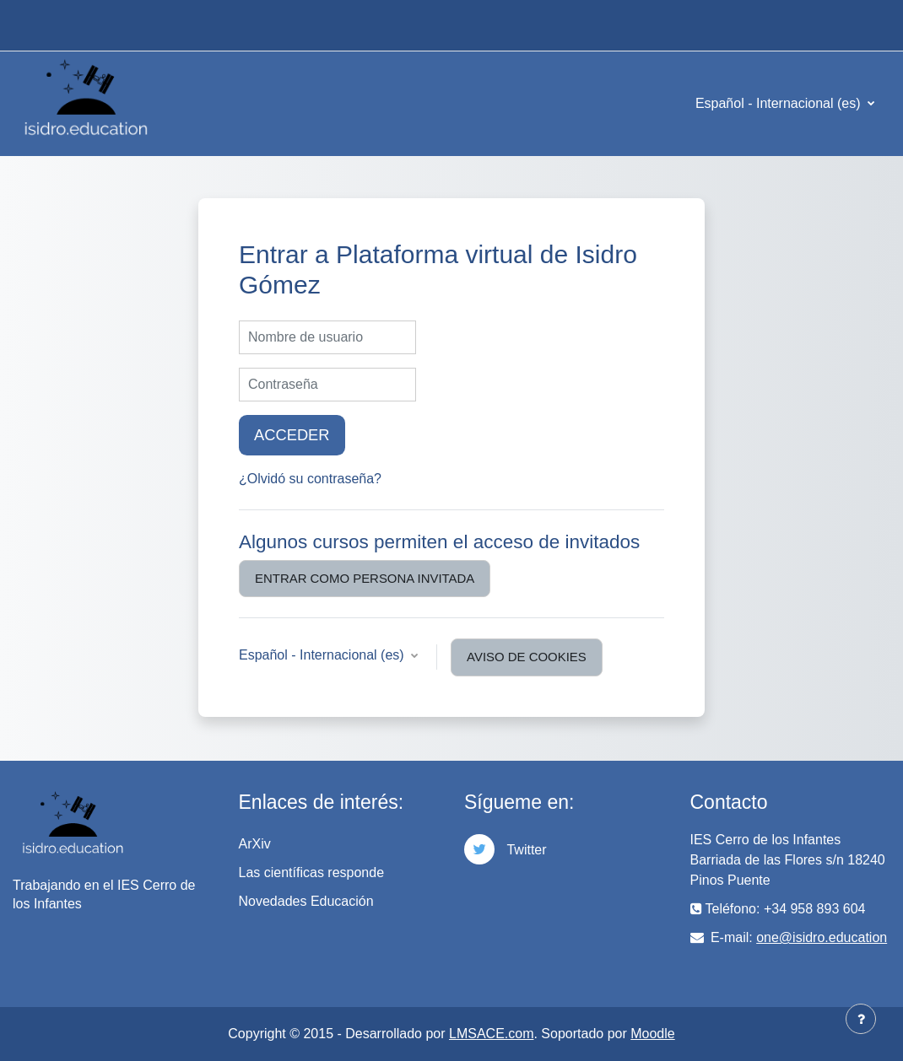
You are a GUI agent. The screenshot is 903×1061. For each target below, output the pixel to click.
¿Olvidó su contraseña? (310, 478)
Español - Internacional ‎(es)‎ (779, 103)
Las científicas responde (312, 872)
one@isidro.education (821, 937)
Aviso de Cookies (527, 656)
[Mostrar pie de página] (861, 1019)
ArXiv (255, 844)
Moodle (652, 1033)
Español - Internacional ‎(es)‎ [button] (323, 655)
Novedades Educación (306, 901)
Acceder (292, 435)
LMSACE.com (491, 1033)
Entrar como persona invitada (364, 578)
